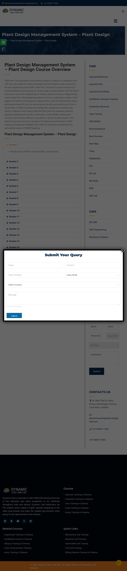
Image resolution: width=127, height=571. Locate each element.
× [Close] (123, 250)
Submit (14, 316)
